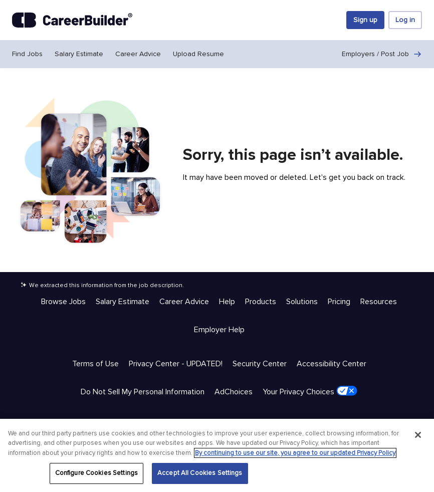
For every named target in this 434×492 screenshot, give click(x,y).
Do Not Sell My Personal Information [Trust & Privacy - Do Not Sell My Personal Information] (142, 392)
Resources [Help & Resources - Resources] (378, 302)
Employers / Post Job (382, 54)
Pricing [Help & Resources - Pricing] (339, 302)
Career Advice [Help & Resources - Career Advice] (184, 302)
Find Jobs (27, 54)
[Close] (418, 435)
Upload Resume (198, 54)
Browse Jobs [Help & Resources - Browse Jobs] (63, 302)
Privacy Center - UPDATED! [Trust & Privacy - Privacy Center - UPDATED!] (176, 364)
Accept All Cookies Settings (200, 473)
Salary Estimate (79, 54)
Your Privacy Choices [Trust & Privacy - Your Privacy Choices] (310, 391)
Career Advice (138, 54)
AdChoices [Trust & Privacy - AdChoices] (233, 392)
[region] (217, 455)
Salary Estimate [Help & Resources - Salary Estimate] (122, 302)
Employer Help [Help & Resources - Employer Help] (219, 330)
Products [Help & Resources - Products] (260, 302)
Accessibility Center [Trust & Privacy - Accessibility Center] (331, 364)
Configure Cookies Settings (96, 473)
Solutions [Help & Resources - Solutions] (302, 302)
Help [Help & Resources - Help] (227, 302)
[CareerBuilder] (72, 20)
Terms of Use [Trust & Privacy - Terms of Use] (95, 364)
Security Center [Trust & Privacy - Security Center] (260, 364)
